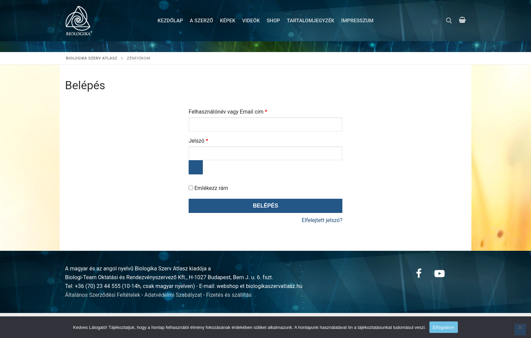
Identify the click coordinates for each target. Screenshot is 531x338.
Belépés (265, 206)
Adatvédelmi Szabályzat (173, 295)
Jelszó (209, 140)
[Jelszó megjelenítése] (196, 167)
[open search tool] (449, 21)
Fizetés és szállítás (229, 295)
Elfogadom (443, 327)
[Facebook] (418, 273)
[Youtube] (439, 273)
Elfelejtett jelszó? (322, 220)
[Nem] (520, 329)
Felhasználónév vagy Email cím (238, 110)
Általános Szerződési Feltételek (102, 295)
